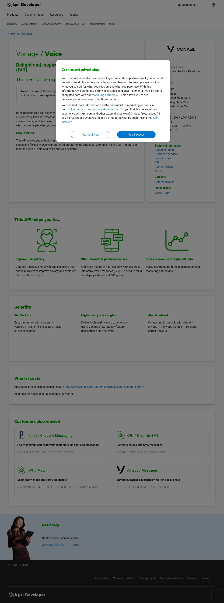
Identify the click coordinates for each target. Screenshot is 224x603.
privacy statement (104, 109)
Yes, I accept (136, 134)
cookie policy (74, 109)
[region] (113, 101)
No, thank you (90, 134)
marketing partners (103, 95)
